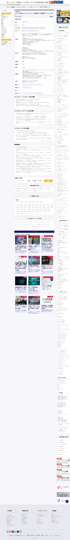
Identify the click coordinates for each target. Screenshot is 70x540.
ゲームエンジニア (60, 367)
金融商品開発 (60, 111)
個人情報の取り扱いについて (20, 535)
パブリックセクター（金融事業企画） (63, 35)
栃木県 (48, 205)
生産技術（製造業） (61, 418)
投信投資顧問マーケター (61, 70)
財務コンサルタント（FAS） (62, 188)
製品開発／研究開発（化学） (62, 398)
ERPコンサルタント (61, 174)
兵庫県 (52, 207)
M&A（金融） (60, 46)
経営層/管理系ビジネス (26, 517)
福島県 (40, 205)
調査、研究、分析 (61, 209)
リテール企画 (60, 132)
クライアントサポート (61, 261)
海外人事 (59, 271)
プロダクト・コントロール (62, 243)
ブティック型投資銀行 (33, 188)
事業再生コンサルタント (61, 170)
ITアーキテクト (60, 177)
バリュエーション (48, 222)
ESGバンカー (60, 42)
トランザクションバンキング (62, 116)
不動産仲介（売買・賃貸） (62, 83)
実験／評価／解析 (61, 402)
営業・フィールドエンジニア (63, 426)
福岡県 (41, 201)
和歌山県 (29, 209)
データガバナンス (60, 373)
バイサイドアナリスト (61, 67)
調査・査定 (59, 99)
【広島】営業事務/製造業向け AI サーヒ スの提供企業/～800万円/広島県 (28, 104)
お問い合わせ (11, 535)
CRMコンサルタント (61, 175)
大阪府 (37, 201)
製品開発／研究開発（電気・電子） (63, 396)
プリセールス (60, 327)
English (62, 0)
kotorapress (39, 521)
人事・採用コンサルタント (62, 184)
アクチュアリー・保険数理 (62, 95)
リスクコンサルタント (61, 199)
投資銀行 (34, 226)
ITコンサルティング (61, 172)
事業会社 (35, 190)
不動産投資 (39, 224)
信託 (58, 128)
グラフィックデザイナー (61, 381)
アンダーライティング (46, 224)
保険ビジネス (60, 94)
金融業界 (23, 515)
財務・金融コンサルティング (63, 187)
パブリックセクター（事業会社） (63, 225)
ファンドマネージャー (61, 65)
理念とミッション (54, 515)
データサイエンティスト (61, 372)
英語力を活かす (40, 93)
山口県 (49, 209)
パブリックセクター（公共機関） (63, 229)
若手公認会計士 (24, 521)
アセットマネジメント (61, 75)
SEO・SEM (59, 346)
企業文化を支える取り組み (56, 516)
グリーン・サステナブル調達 (62, 421)
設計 (59, 409)
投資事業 (60, 55)
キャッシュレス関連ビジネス (63, 134)
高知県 (29, 211)
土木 (58, 84)
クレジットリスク (60, 90)
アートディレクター (61, 382)
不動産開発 (59, 78)
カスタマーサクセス (61, 331)
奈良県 (25, 209)
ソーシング (34, 224)
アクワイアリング (60, 135)
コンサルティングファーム (26, 87)
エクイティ (42, 226)
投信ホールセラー (60, 66)
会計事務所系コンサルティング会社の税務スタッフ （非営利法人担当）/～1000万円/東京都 (31, 117)
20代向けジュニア (25, 522)
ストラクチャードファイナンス (62, 52)
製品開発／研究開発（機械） (62, 397)
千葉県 (30, 201)
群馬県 (52, 205)
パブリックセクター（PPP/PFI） (63, 36)
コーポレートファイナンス (20, 222)
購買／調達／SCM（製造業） (62, 419)
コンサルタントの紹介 (11, 517)
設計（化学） (60, 413)
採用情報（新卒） (54, 521)
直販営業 (59, 101)
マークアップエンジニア (61, 341)
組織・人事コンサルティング (63, 181)
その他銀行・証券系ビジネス (63, 126)
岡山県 (41, 209)
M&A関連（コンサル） (62, 193)
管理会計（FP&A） (60, 241)
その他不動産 (60, 85)
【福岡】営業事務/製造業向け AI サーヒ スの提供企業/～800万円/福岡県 (28, 99)
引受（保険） (60, 98)
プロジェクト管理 (61, 319)
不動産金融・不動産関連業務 (63, 72)
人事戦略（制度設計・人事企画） (63, 268)
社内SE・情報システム (62, 333)
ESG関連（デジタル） (62, 307)
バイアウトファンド (36, 222)
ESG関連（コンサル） (62, 154)
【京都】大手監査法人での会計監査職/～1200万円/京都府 (25, 130)
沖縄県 (22, 213)
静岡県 (44, 207)
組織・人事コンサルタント (62, 183)
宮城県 (29, 205)
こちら (5, 44)
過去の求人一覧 (9, 526)
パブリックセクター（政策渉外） (63, 228)
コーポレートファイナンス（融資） (63, 114)
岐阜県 (40, 207)
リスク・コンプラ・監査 (62, 273)
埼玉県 (26, 201)
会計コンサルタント (61, 189)
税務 (58, 244)
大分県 (44, 211)
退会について (57, 535)
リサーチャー (60, 214)
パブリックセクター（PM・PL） (63, 297)
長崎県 (37, 211)
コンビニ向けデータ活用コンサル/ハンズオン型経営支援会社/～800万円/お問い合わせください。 (32, 132)
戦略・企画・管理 (61, 247)
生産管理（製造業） (61, 417)
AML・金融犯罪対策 (61, 282)
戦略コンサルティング (62, 162)
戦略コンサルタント (61, 163)
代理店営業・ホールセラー (62, 100)
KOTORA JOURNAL (40, 522)
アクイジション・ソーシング (62, 74)
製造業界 (23, 520)
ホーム (8, 514)
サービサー (59, 141)
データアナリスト (60, 374)
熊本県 (40, 211)
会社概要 (53, 514)
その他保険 (59, 102)
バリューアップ (31, 93)
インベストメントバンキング (63, 44)
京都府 (18, 209)
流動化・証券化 (60, 53)
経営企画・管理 (61, 313)
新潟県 (21, 207)
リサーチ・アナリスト (61, 110)
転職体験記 (9, 521)
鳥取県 (34, 209)
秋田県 (33, 205)
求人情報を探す (9, 515)
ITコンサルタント (60, 173)
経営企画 (59, 248)
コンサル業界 (24, 516)
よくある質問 (9, 523)
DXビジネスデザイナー (61, 303)
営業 (58, 385)
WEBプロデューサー (61, 342)
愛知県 (34, 201)
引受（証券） (60, 131)
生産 (59, 416)
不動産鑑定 (59, 77)
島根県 (37, 209)
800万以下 (3, 26)
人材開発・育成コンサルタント (62, 185)
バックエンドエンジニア (61, 353)
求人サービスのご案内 (11, 516)
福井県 (37, 207)
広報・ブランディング (61, 388)
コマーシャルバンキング (62, 113)
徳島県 (18, 211)
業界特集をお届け (25, 514)
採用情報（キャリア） (55, 520)
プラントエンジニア (61, 422)
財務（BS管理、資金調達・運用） (63, 242)
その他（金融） (61, 139)
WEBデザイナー (60, 344)
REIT (22, 226)
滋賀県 (21, 209)
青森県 (21, 205)
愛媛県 (25, 211)
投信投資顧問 (60, 63)
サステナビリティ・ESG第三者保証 (63, 158)
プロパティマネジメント (61, 76)
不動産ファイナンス (61, 73)
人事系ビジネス (61, 266)
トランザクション (18, 228)
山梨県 (18, 207)
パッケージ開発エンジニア (62, 350)
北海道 (18, 205)
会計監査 (59, 245)
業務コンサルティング (62, 165)
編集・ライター (60, 386)
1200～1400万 (3, 29)
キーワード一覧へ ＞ (34, 231)
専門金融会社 (40, 188)
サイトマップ (51, 535)
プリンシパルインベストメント (62, 56)
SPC (38, 226)
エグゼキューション (27, 224)
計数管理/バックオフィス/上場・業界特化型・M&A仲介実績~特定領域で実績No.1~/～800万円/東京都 (32, 105)
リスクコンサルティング (62, 197)
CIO (58, 315)
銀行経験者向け (24, 523)
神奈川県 (22, 201)
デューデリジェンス (27, 226)
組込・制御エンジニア (61, 368)
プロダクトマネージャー (61, 262)
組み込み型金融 (60, 137)
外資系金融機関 (24, 188)
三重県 (48, 207)
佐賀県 (33, 211)
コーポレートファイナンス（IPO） (63, 51)
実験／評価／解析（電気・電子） (63, 403)
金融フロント (60, 119)
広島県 (45, 209)
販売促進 (59, 389)
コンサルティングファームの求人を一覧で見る (45, 124)
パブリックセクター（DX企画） (62, 296)
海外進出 (60, 287)
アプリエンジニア (60, 369)
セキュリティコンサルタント (62, 202)
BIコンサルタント (60, 176)
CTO (58, 314)
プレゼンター (60, 68)
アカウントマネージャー (61, 328)
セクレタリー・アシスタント (27, 84)
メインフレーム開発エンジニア (62, 351)
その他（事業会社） (61, 264)
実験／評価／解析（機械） (62, 404)
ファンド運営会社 (47, 188)
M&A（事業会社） (60, 263)
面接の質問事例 (9, 520)
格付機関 (59, 142)
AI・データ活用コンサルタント (62, 179)
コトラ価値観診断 (40, 515)
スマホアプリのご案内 (11, 524)
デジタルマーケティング (61, 343)
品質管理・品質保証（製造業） (62, 420)
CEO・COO (59, 285)
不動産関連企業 (18, 190)
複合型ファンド (60, 59)
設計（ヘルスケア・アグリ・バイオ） (63, 414)
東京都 (23, 61)
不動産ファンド (60, 60)
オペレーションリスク (61, 92)
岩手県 (25, 205)
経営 (36, 93)
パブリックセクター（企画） (63, 224)
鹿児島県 (18, 213)
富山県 (29, 207)
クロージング (33, 228)
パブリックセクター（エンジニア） (63, 298)
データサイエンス (61, 371)
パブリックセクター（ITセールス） (63, 299)
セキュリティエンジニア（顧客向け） (63, 366)
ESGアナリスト (60, 41)
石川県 (33, 207)
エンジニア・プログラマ (62, 349)
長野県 (25, 207)
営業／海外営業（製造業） (62, 431)
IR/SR (58, 249)
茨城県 (44, 205)
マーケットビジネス (62, 104)
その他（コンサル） (62, 216)
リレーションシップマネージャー (63, 115)
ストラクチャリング (19, 224)
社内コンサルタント (61, 316)
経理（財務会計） (60, 240)
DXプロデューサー (60, 302)
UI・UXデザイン (60, 347)
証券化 (42, 222)
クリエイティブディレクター (62, 383)
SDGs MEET (39, 523)
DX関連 (59, 301)
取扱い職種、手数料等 (40, 535)
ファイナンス (47, 226)
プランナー (59, 384)
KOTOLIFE (38, 520)
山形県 (37, 205)
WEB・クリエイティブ (62, 339)
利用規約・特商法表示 (30, 535)
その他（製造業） (60, 424)
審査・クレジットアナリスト (62, 117)
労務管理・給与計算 (61, 270)
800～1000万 (3, 27)
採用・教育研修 (60, 269)
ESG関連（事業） (61, 231)
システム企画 (60, 317)
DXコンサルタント (60, 178)
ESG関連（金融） (61, 38)
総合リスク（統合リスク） (62, 89)
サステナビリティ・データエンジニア (63, 309)
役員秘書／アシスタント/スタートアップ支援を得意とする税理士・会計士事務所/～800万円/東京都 (32, 102)
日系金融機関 (18, 188)
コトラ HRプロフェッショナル (42, 514)
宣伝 (58, 387)
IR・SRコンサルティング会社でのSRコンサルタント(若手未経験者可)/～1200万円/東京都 (30, 116)
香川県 (21, 211)
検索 (48, 180)
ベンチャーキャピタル (61, 61)
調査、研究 (59, 211)
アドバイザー (17, 226)
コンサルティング (25, 93)
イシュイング (60, 136)
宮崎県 (48, 211)
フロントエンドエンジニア (62, 352)
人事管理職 (59, 267)
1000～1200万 (3, 28)
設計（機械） (60, 412)
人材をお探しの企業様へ (56, 0)
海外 (26, 213)
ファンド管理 (60, 69)
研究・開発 (60, 394)
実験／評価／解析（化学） (62, 405)
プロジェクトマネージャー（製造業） (63, 423)
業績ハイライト (54, 517)
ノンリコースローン (26, 228)
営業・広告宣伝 (61, 380)
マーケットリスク (60, 91)
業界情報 (8, 522)
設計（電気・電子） (61, 411)
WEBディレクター (60, 345)
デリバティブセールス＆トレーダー (63, 109)
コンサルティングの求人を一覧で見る (46, 140)
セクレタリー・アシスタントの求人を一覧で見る (44, 107)
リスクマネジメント (62, 87)
